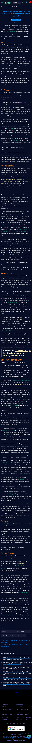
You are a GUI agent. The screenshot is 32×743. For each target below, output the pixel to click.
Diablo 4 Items (20, 706)
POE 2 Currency (6, 704)
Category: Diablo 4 (16, 19)
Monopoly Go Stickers (21, 712)
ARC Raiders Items (6, 709)
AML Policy (18, 739)
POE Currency (19, 704)
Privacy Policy (13, 737)
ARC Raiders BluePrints (22, 709)
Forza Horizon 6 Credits (22, 714)
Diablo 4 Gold (20, 399)
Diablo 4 (4, 631)
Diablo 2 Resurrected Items (23, 720)
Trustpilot (16, 692)
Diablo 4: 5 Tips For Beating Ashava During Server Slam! (17, 353)
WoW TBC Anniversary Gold (23, 717)
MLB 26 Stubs (5, 717)
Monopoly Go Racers (7, 714)
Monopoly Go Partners (7, 712)
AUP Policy (11, 739)
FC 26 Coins (5, 720)
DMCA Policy (20, 737)
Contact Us (25, 739)
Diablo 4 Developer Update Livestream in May (13, 635)
